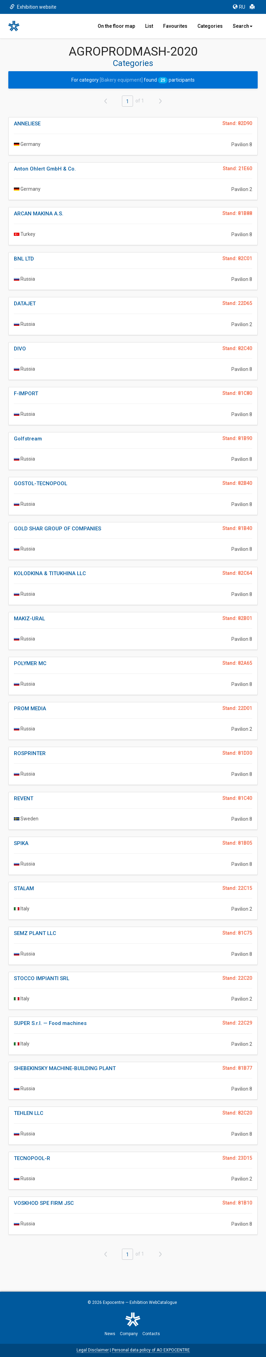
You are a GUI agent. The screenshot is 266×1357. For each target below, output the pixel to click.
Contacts (151, 1333)
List (149, 26)
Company (129, 1333)
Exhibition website (33, 7)
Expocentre (113, 1302)
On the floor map (116, 26)
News (110, 1333)
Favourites (175, 26)
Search (242, 26)
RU (239, 7)
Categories (210, 26)
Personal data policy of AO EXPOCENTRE (151, 1350)
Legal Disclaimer (93, 1350)
